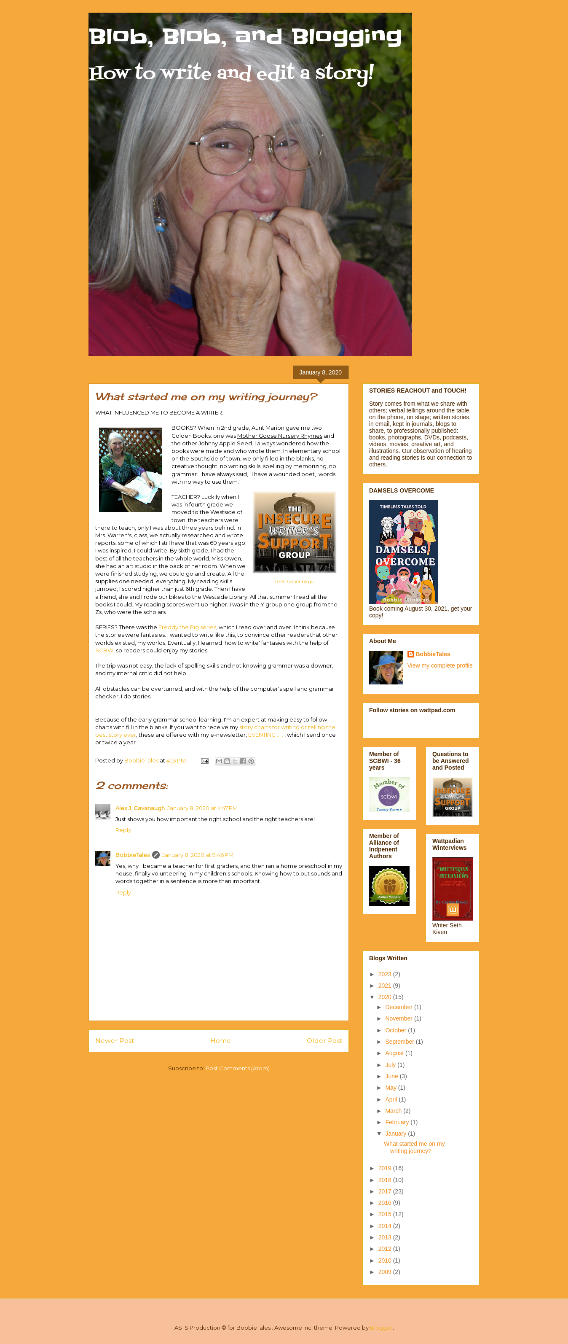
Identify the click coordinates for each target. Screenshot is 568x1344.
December (399, 1007)
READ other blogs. (294, 581)
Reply (123, 830)
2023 (385, 974)
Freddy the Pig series (187, 627)
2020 (385, 997)
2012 (385, 1248)
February (397, 1122)
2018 (385, 1180)
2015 (385, 1214)
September (400, 1041)
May (391, 1087)
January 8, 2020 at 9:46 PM (197, 854)
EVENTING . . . (266, 734)
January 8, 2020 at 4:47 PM (202, 808)
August (395, 1053)
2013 (385, 1237)
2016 (385, 1202)
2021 (385, 985)
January (396, 1133)
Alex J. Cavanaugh (140, 808)
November (399, 1018)
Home (220, 1041)
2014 (385, 1226)
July (391, 1064)
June (392, 1076)
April (392, 1099)
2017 (385, 1191)
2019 (385, 1168)
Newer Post (114, 1041)
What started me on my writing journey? (414, 1147)
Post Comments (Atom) (238, 1068)
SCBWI (105, 650)
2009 (385, 1272)
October (396, 1030)
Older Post (324, 1041)
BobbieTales (132, 854)
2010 (385, 1260)
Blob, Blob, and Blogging (245, 36)
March (394, 1110)
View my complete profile (440, 665)
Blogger (381, 1327)
